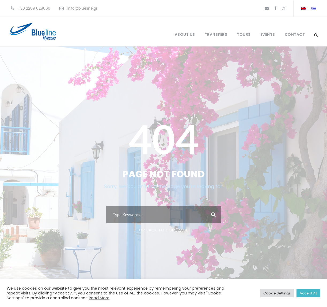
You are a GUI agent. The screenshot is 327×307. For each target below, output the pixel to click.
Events (267, 34)
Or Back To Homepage (163, 230)
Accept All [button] (308, 293)
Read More (99, 298)
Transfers (216, 34)
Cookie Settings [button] (277, 293)
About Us (185, 34)
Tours (244, 34)
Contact (295, 34)
